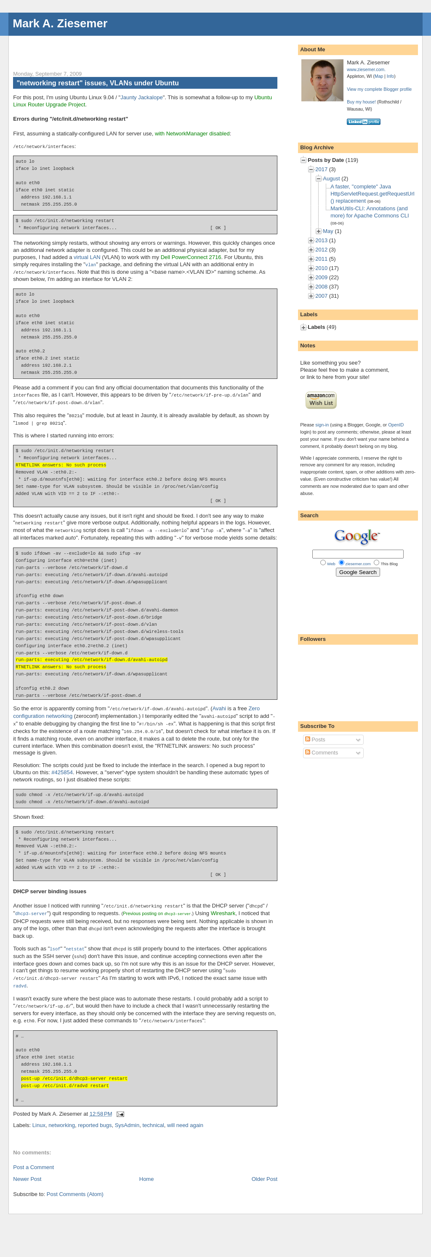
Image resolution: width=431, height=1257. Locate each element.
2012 (321, 249)
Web (331, 563)
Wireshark (223, 907)
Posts (315, 739)
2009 (321, 277)
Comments (321, 752)
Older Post (264, 1169)
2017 (321, 169)
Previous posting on (157, 907)
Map (379, 76)
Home (146, 1169)
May (328, 231)
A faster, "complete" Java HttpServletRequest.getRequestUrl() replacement (372, 193)
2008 (321, 286)
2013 (321, 240)
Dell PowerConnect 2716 (191, 257)
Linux (38, 1115)
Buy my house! (361, 102)
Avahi (219, 704)
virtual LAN (87, 257)
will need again (185, 1115)
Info (390, 76)
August (331, 178)
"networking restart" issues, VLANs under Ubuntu (97, 83)
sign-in (322, 424)
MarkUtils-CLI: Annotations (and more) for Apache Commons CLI (369, 212)
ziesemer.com (358, 563)
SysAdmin (127, 1115)
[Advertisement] (111, 48)
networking (61, 1115)
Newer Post (27, 1169)
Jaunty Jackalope (141, 97)
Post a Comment (33, 1157)
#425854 (62, 766)
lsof (55, 942)
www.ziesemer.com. (366, 69)
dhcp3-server (31, 907)
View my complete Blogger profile (379, 89)
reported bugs (95, 1115)
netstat (75, 942)
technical (153, 1115)
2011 (321, 259)
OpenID (396, 424)
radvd (20, 977)
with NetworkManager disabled (192, 133)
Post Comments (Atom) (75, 1184)
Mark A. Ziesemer (60, 23)
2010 (321, 268)
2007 (321, 296)
